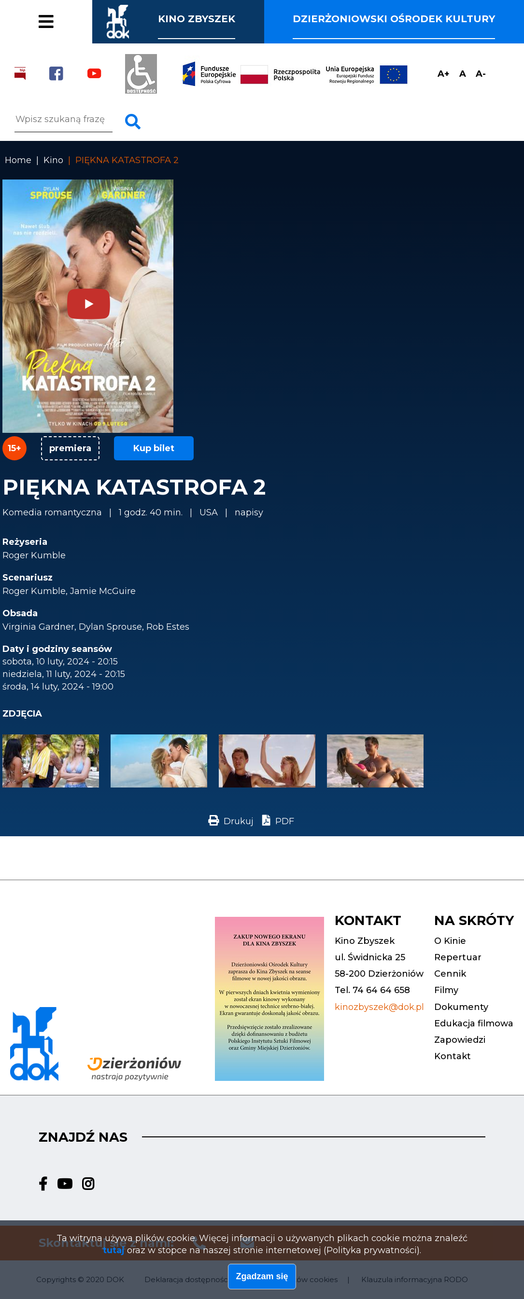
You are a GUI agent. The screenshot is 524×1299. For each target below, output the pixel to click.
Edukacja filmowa (473, 1023)
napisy (249, 512)
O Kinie (450, 941)
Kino (53, 160)
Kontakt (452, 1056)
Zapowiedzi (459, 1040)
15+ (14, 448)
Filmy (35, 28)
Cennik (41, 9)
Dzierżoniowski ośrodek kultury (394, 19)
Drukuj (239, 821)
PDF (284, 821)
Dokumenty (461, 1007)
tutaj (114, 1252)
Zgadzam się (262, 1279)
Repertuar (458, 957)
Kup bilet (153, 448)
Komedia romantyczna (52, 512)
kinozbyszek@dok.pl (379, 1007)
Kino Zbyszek (196, 19)
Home (18, 160)
